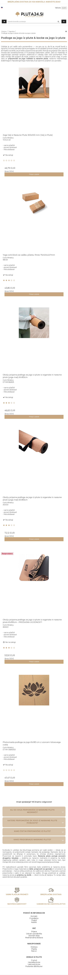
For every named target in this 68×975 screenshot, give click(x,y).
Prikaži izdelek (34, 174)
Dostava (34, 947)
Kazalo (34, 922)
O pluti (34, 960)
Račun (34, 951)
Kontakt (34, 916)
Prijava (34, 932)
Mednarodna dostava (34, 938)
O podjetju (34, 918)
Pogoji (34, 920)
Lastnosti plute (34, 964)
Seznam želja (34, 936)
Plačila (34, 949)
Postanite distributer (34, 966)
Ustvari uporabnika (34, 934)
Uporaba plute (34, 962)
